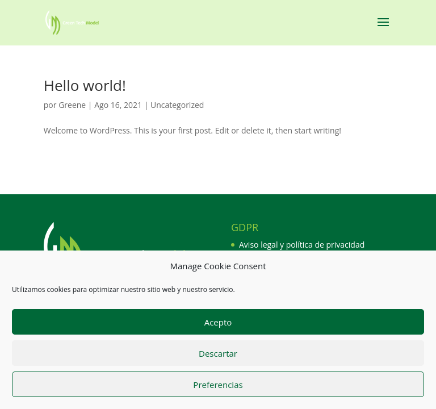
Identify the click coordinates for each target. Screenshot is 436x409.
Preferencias (217, 387)
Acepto (218, 325)
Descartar (218, 356)
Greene (72, 104)
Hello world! (85, 85)
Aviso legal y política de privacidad (301, 244)
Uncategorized (177, 104)
